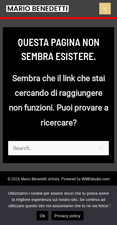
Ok (42, 215)
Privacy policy (67, 215)
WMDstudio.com (96, 179)
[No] (109, 205)
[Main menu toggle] (105, 9)
